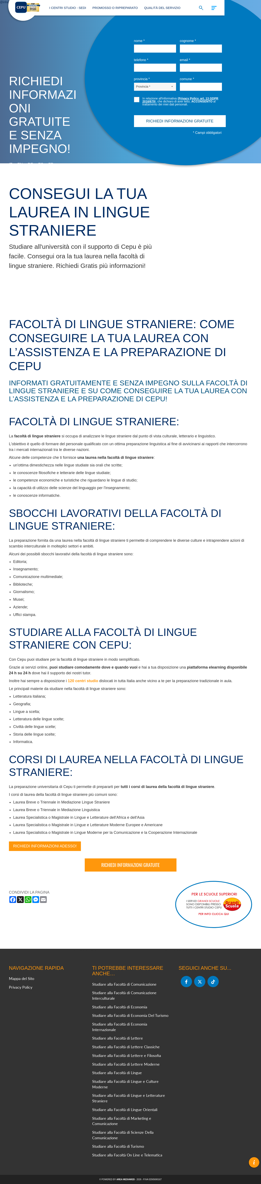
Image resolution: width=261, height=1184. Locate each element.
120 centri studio (83, 681)
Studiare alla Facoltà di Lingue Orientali (124, 1109)
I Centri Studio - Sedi (67, 8)
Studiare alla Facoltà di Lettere (117, 1038)
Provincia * (142, 79)
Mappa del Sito (21, 978)
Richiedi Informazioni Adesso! (45, 846)
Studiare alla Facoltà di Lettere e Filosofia (126, 1055)
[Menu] (212, 7)
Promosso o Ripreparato (115, 8)
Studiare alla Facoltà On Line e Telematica (127, 1154)
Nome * (139, 41)
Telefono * (141, 60)
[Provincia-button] (155, 86)
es (40, 164)
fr (51, 164)
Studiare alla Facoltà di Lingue (117, 1072)
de (30, 164)
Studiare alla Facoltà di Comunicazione (124, 984)
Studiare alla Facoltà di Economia (119, 1006)
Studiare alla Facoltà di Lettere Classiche (126, 1046)
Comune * (187, 79)
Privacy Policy (20, 987)
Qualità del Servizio (162, 8)
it (10, 164)
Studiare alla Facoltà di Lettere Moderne (126, 1064)
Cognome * (188, 41)
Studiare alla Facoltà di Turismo (118, 1146)
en (20, 164)
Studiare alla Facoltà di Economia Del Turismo (130, 1015)
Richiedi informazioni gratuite (130, 864)
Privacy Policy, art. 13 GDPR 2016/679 (180, 100)
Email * (185, 60)
